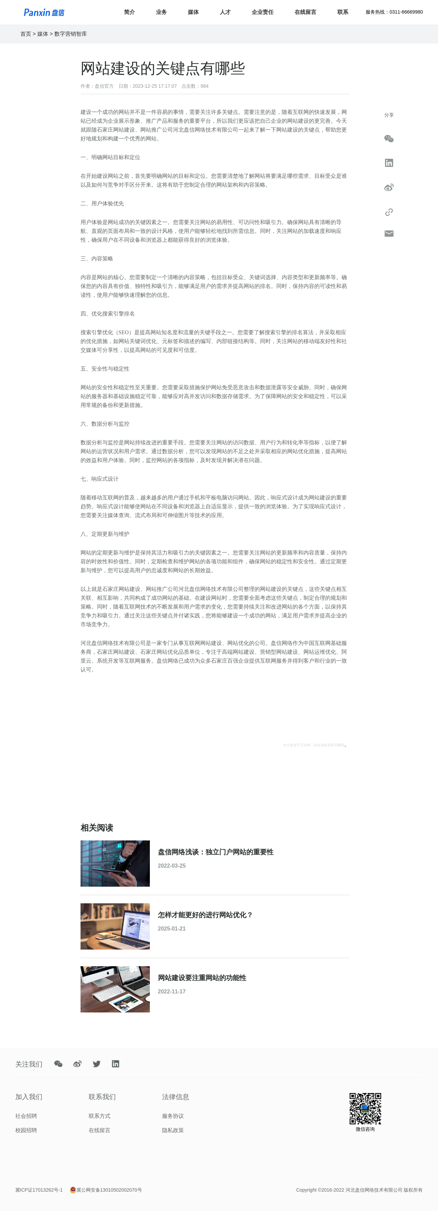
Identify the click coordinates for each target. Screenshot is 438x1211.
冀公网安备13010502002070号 (109, 1190)
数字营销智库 (70, 34)
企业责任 (263, 12)
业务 (161, 12)
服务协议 (173, 1116)
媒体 (193, 12)
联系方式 (99, 1116)
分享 (389, 115)
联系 (342, 12)
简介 (129, 12)
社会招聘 (26, 1116)
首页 (25, 34)
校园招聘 (26, 1130)
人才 (225, 12)
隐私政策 (173, 1130)
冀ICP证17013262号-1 (39, 1190)
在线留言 (305, 12)
